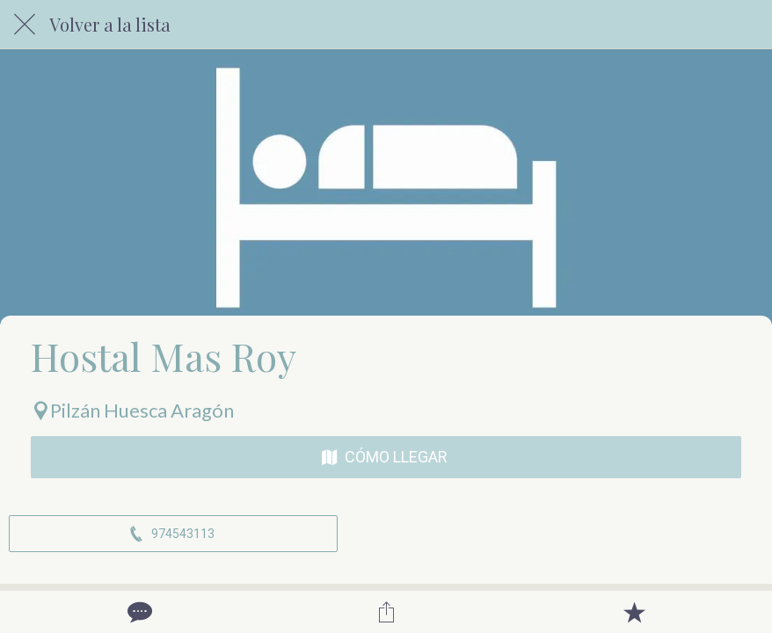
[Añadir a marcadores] (634, 612)
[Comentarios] (138, 612)
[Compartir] (386, 612)
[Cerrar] (24, 24)
